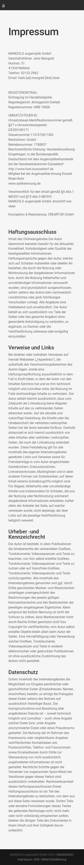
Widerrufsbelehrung (53, 859)
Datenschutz (65, 854)
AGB (36, 859)
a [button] (3, 5)
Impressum (25, 859)
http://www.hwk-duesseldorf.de (30, 169)
